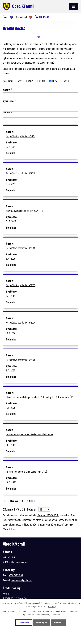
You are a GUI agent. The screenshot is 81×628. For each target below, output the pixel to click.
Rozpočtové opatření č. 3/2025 (20, 248)
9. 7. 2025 (10, 370)
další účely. (52, 606)
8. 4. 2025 (10, 258)
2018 (20, 81)
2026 (66, 81)
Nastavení (58, 622)
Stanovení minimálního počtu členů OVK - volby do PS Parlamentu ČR (39, 397)
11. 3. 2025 (11, 184)
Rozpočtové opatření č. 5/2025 (20, 322)
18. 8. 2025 (11, 445)
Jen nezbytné (41, 622)
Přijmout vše (24, 622)
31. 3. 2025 (11, 221)
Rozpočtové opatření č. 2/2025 (20, 173)
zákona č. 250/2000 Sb (48, 515)
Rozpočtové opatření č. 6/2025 (20, 359)
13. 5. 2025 (11, 296)
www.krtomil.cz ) (67, 520)
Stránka (14, 501)
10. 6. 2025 (11, 333)
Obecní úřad (21, 17)
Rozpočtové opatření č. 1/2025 (20, 136)
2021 (31, 81)
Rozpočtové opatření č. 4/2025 (20, 285)
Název (6, 89)
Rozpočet (27, 520)
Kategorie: (8, 80)
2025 (54, 81)
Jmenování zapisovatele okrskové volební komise (29, 434)
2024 (42, 81)
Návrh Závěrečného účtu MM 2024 (25, 210)
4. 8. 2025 (10, 407)
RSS (56, 37)
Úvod (5, 17)
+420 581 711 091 (16, 575)
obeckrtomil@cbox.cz (22, 580)
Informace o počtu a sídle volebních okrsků (26, 471)
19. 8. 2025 (11, 482)
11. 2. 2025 (11, 146)
